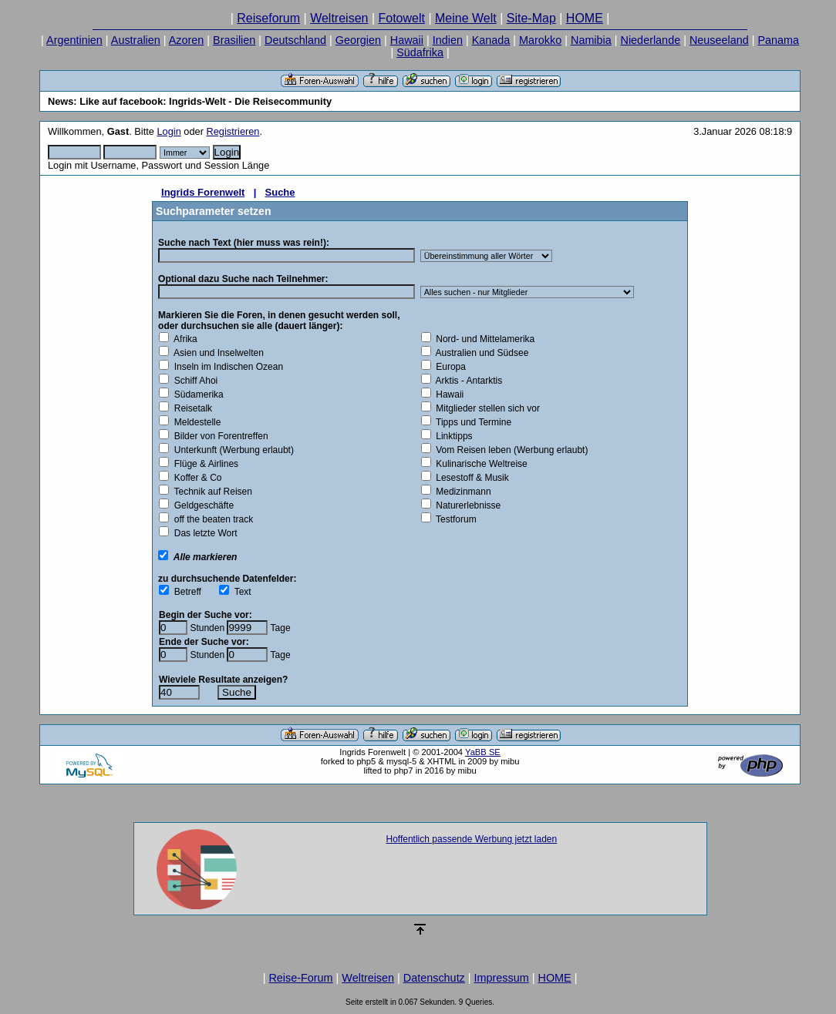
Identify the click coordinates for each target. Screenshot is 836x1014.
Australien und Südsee (480, 353)
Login (168, 131)
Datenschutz (434, 978)
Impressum (501, 978)
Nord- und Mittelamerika (483, 339)
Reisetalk (190, 408)
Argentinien (74, 40)
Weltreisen (339, 18)
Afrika (183, 339)
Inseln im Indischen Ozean (226, 366)
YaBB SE (483, 752)
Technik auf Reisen (210, 491)
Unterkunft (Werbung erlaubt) (231, 450)
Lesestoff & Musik (470, 477)
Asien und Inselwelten (216, 353)
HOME (584, 18)
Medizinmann (461, 491)
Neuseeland (719, 40)
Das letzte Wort (203, 533)
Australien (135, 40)
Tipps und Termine (471, 422)
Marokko (540, 40)
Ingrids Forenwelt (202, 192)
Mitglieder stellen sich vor (485, 408)
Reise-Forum (300, 978)
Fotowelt (401, 18)
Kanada (491, 40)
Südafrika (419, 52)
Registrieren (233, 131)
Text (240, 591)
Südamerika (196, 394)
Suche (280, 192)
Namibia (591, 40)
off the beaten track (211, 519)
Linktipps (452, 436)
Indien (448, 40)
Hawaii (406, 40)
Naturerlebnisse (466, 505)
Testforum (454, 519)
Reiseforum (268, 18)
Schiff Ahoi (193, 380)
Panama (778, 40)
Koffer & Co (195, 477)
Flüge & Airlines (203, 463)
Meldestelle (195, 422)
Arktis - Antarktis (467, 380)
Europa (448, 366)
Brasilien (234, 40)
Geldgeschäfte (201, 505)
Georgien (358, 40)
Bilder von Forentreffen (218, 436)
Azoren (186, 40)
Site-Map (531, 18)
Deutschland (295, 40)
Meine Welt (466, 18)
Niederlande (651, 40)
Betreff (185, 591)
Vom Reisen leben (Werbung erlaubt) (509, 450)
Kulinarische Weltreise (479, 463)
